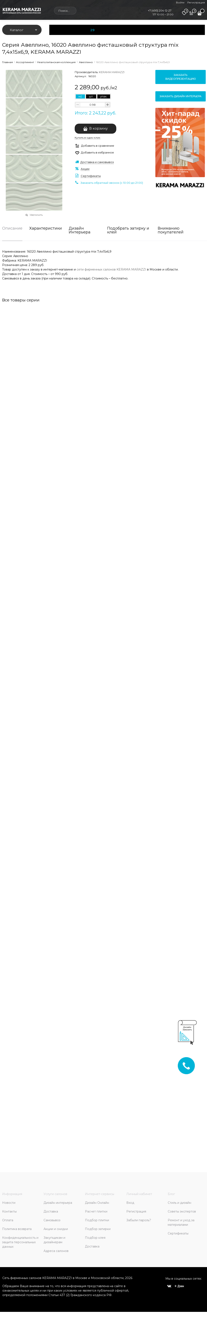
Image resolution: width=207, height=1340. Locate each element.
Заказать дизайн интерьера (180, 96)
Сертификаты (91, 176)
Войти (180, 2)
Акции (85, 169)
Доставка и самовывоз (97, 162)
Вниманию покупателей (171, 230)
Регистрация (196, 2)
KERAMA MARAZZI (111, 72)
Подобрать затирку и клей (128, 230)
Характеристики (45, 228)
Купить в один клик (87, 137)
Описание (12, 228)
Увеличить (36, 214)
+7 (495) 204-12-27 (159, 10)
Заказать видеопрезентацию (180, 76)
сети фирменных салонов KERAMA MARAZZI (111, 269)
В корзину (98, 128)
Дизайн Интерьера (79, 230)
